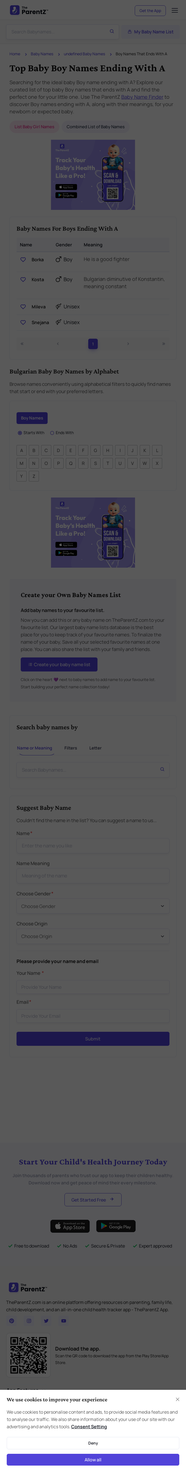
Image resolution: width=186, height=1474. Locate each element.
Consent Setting (89, 1426)
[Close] (178, 1399)
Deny (93, 1443)
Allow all (93, 1460)
